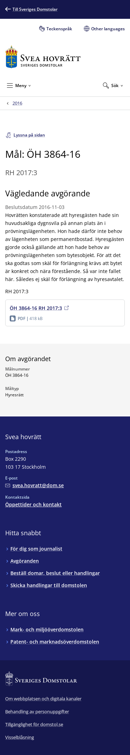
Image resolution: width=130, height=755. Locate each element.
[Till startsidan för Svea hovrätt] (42, 57)
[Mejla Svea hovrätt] (34, 485)
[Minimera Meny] (19, 85)
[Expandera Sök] (113, 85)
